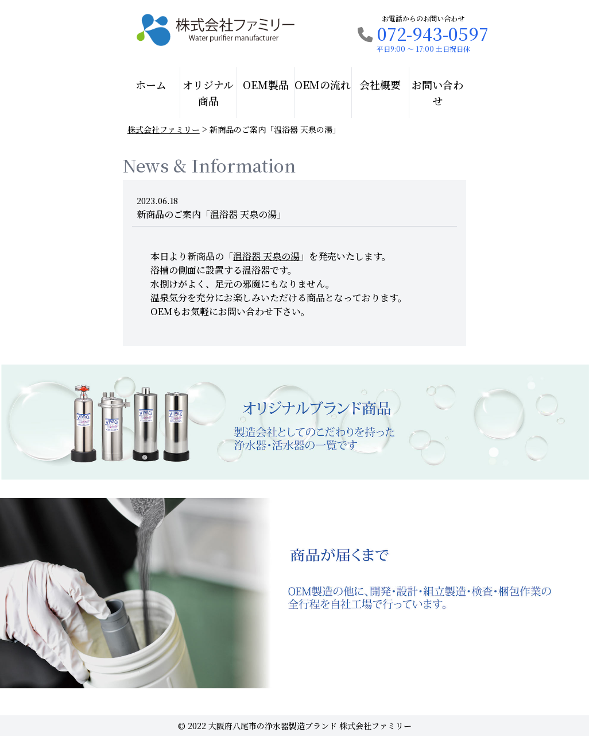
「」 (266, 256)
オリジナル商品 (208, 92)
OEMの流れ (322, 84)
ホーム (150, 84)
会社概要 (380, 84)
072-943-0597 (423, 33)
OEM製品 (266, 84)
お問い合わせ (437, 92)
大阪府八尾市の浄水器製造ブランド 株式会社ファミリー (310, 725)
